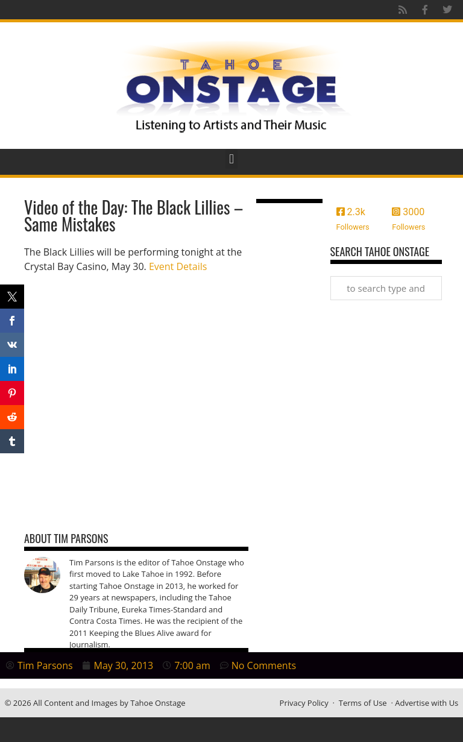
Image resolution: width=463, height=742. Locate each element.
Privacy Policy (304, 702)
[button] (231, 159)
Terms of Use (363, 702)
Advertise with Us (426, 702)
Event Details (178, 266)
